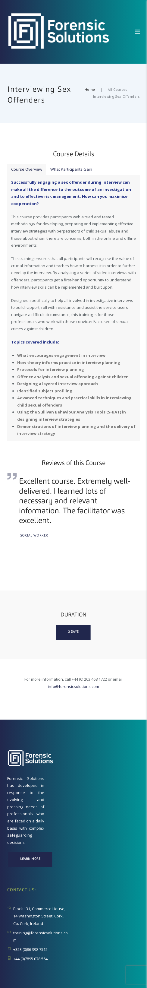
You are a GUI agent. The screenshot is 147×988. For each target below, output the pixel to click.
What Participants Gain (72, 169)
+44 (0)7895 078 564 (30, 958)
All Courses (117, 89)
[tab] (27, 169)
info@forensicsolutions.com (73, 686)
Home (90, 89)
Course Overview (27, 169)
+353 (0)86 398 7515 (30, 949)
